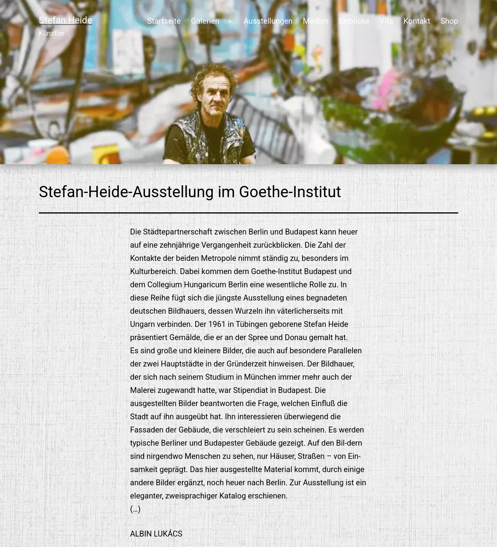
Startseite (164, 21)
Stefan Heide (65, 20)
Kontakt (416, 21)
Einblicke (354, 21)
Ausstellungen (267, 21)
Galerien (205, 21)
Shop (449, 21)
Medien (315, 21)
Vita (386, 21)
